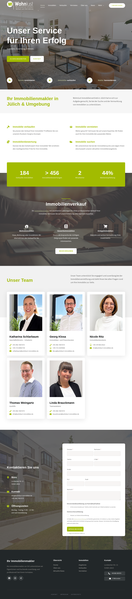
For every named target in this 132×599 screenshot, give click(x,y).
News (93, 5)
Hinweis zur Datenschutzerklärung (79, 515)
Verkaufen (63, 5)
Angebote (82, 565)
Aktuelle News (58, 571)
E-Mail (96, 459)
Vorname (70, 449)
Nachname (97, 449)
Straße (69, 469)
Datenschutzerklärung (80, 519)
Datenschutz (76, 594)
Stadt (86, 479)
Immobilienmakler (41, 211)
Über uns (84, 5)
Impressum (64, 594)
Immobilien (52, 5)
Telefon (69, 459)
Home (42, 5)
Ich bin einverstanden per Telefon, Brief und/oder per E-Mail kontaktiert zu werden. (93, 507)
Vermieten (74, 5)
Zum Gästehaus (117, 5)
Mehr (101, 5)
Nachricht (70, 490)
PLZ (68, 479)
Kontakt (54, 594)
